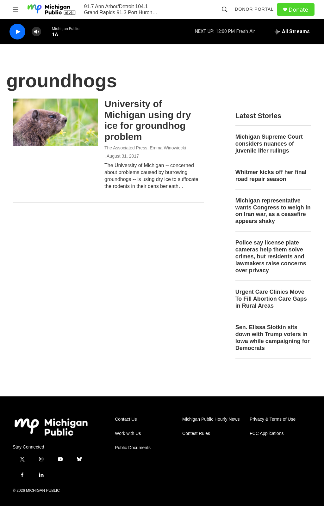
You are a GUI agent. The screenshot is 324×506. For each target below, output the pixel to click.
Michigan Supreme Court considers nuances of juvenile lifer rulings (269, 144)
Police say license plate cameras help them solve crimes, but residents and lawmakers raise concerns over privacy (270, 256)
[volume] (36, 32)
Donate (298, 9)
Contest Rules (196, 433)
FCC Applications (267, 433)
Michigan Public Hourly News (211, 419)
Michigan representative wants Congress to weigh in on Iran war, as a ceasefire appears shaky (273, 211)
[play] (17, 31)
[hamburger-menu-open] (15, 9)
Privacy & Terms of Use (273, 419)
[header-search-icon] (225, 9)
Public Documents (133, 447)
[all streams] (292, 31)
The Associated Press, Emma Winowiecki (145, 147)
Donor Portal (254, 9)
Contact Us (126, 419)
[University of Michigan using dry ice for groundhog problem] (55, 122)
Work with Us (128, 433)
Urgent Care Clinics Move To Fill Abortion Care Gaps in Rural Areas (271, 299)
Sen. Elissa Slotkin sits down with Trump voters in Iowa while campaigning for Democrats (272, 337)
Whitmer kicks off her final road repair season (271, 175)
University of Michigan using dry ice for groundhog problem (147, 120)
